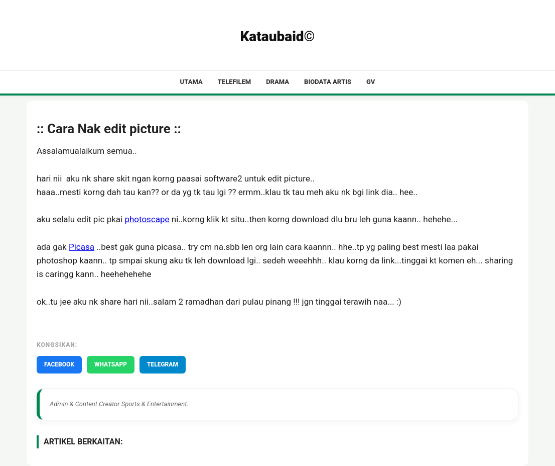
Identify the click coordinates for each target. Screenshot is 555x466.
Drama (277, 81)
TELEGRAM (162, 364)
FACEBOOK (59, 364)
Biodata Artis (327, 81)
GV (370, 81)
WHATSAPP (110, 364)
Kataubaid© (277, 36)
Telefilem (234, 81)
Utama (191, 81)
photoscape (146, 219)
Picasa (81, 247)
